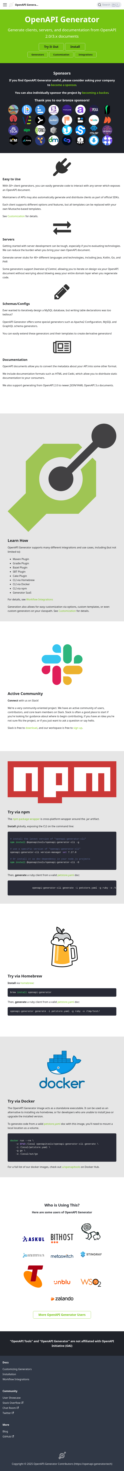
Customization (61, 54)
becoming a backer (95, 93)
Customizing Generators (17, 1369)
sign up (77, 728)
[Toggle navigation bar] (5, 4)
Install (75, 47)
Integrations (86, 54)
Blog (5, 1431)
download (31, 728)
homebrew (26, 983)
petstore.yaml (65, 875)
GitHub (8, 1436)
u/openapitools (71, 1167)
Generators (37, 54)
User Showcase (12, 1397)
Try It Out (51, 47)
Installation (9, 1374)
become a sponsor (63, 85)
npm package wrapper (26, 819)
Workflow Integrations (39, 599)
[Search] (109, 5)
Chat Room (11, 1408)
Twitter (8, 1413)
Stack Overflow (13, 1403)
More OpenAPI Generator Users (62, 1315)
